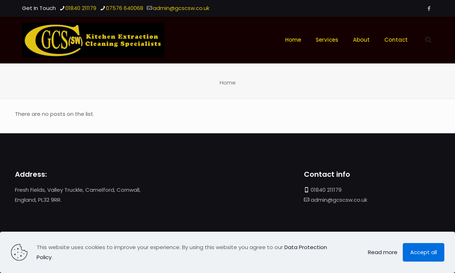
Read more (382, 252)
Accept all (423, 252)
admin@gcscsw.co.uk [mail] (181, 8)
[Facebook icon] (429, 8)
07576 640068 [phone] (124, 8)
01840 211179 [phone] (80, 8)
